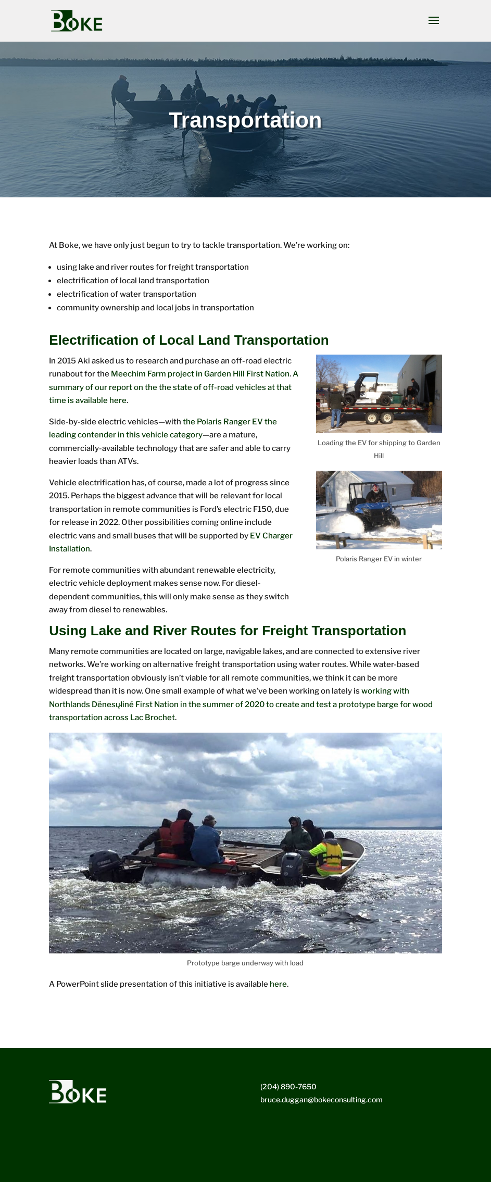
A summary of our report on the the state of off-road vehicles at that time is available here (173, 387)
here (278, 984)
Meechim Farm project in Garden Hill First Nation (200, 374)
